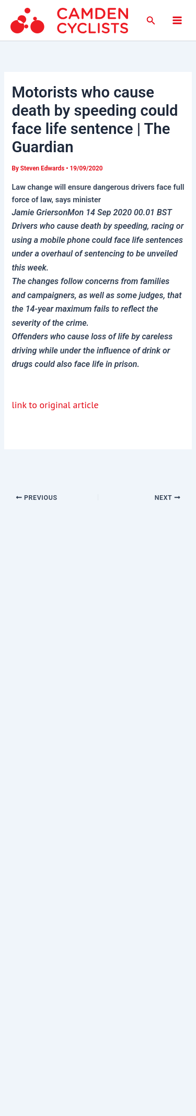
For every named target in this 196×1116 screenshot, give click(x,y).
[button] (151, 20)
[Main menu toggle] (177, 20)
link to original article (54, 405)
